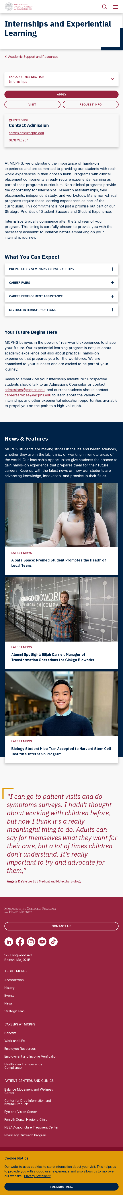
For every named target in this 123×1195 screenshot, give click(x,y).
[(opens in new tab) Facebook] (20, 941)
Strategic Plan (14, 1011)
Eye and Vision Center (20, 1112)
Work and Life (14, 1041)
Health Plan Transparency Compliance (23, 1065)
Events (9, 995)
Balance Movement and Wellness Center (28, 1091)
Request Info (91, 104)
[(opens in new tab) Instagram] (31, 941)
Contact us (61, 926)
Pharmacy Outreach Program (25, 1135)
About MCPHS (15, 971)
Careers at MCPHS (19, 1024)
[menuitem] (104, 6)
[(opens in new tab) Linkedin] (8, 941)
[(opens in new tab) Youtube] (42, 941)
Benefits (10, 1033)
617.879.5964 (19, 140)
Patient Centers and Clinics (29, 1081)
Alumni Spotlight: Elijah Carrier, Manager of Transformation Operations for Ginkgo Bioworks (52, 657)
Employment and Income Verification (30, 1056)
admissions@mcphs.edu (26, 133)
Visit (32, 104)
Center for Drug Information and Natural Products (27, 1102)
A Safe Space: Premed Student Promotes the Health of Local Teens (58, 563)
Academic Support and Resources (33, 56)
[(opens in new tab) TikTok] (53, 941)
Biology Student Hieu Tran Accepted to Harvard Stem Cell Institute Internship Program (61, 751)
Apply (61, 94)
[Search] (104, 6)
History (9, 988)
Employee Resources (20, 1048)
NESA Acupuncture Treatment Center (31, 1127)
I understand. (61, 1186)
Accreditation (14, 980)
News (8, 1003)
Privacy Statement (37, 1176)
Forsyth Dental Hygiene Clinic (25, 1119)
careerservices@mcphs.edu (28, 395)
